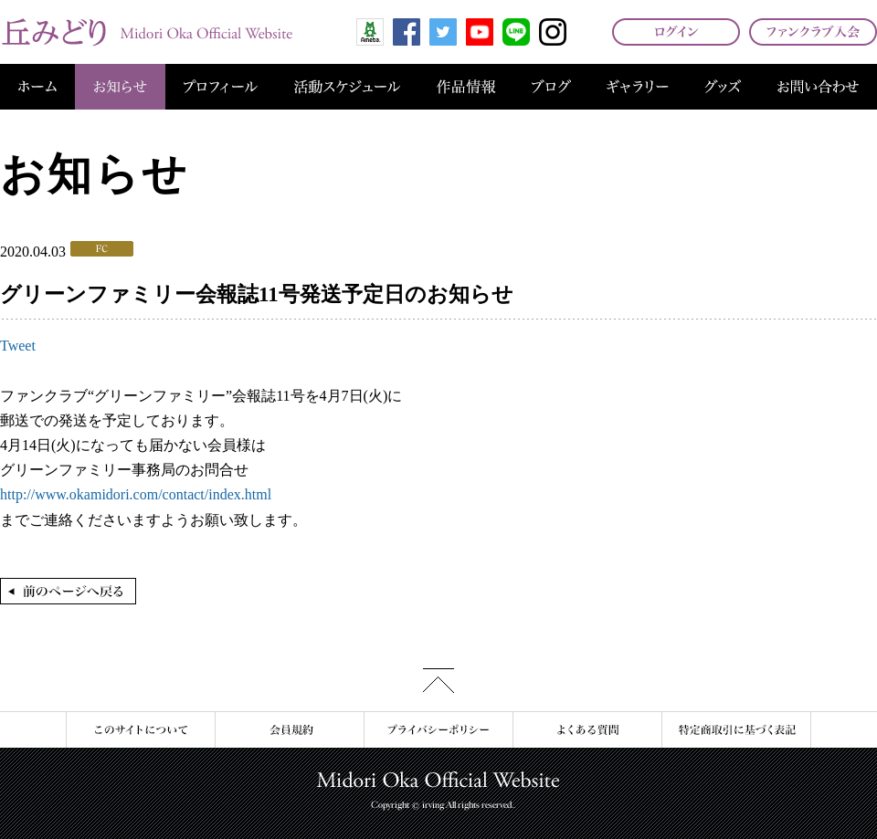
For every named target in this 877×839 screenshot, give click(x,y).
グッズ (722, 87)
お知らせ (120, 87)
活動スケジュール (347, 87)
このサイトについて (140, 730)
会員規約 (289, 730)
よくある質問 (586, 730)
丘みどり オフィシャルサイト (146, 32)
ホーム (37, 87)
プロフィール (220, 87)
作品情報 (465, 87)
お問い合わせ (818, 87)
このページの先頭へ (438, 680)
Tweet (18, 345)
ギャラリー (637, 87)
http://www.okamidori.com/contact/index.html (135, 494)
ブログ (551, 87)
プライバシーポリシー (438, 730)
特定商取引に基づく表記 (736, 730)
